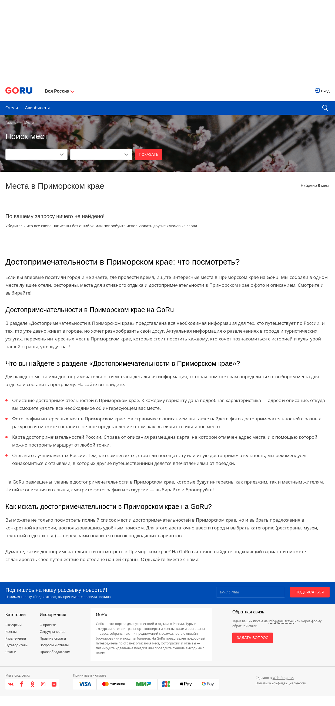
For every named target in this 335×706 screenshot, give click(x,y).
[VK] (10, 684)
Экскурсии (13, 625)
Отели (11, 108)
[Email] (250, 592)
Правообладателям (55, 652)
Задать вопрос (252, 638)
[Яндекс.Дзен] (54, 684)
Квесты (11, 631)
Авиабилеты (37, 108)
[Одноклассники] (32, 684)
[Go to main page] (18, 91)
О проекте (48, 625)
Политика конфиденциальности (281, 683)
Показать (149, 154)
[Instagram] (43, 684)
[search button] (325, 108)
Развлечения (15, 638)
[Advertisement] (167, 40)
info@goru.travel (281, 621)
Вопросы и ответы (54, 645)
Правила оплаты (53, 638)
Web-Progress (283, 677)
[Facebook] (21, 684)
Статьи (10, 652)
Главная (11, 122)
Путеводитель (16, 645)
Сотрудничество (52, 631)
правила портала (96, 596)
